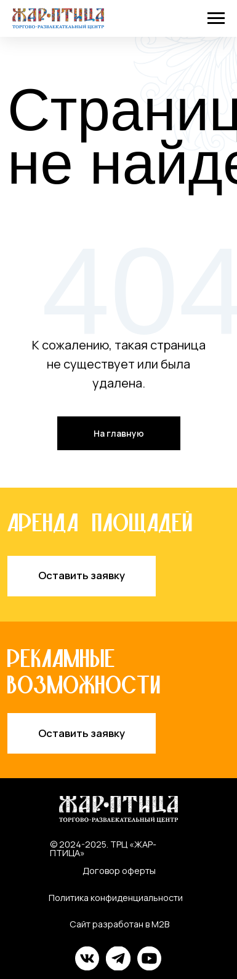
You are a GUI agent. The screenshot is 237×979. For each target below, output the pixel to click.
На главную (119, 433)
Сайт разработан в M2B (119, 924)
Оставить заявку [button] (81, 575)
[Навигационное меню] (216, 18)
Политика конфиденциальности (116, 897)
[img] (87, 958)
